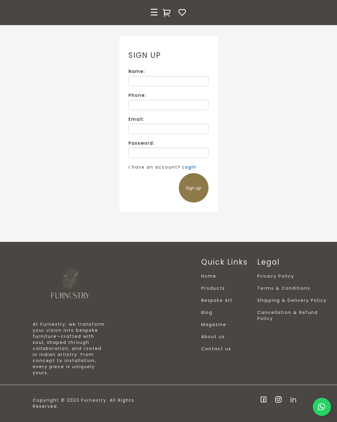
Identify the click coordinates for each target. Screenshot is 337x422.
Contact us (216, 349)
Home (208, 276)
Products (213, 288)
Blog (206, 312)
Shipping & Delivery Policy (292, 300)
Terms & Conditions (283, 288)
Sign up (193, 188)
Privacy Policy (275, 276)
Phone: (137, 95)
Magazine (213, 324)
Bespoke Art (217, 300)
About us (213, 337)
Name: (136, 71)
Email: (136, 119)
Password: (141, 143)
